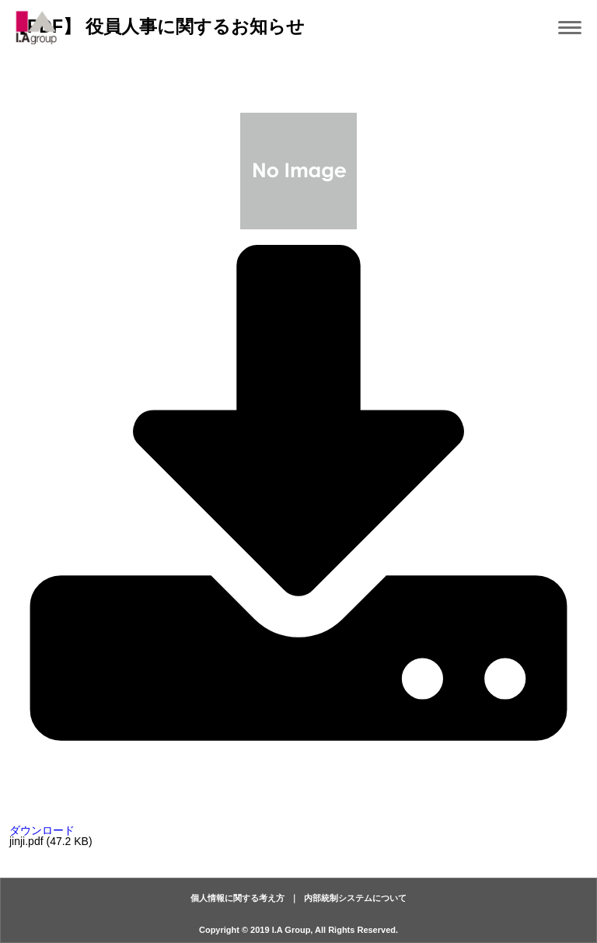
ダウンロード (298, 824)
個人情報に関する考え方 (237, 898)
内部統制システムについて (355, 898)
